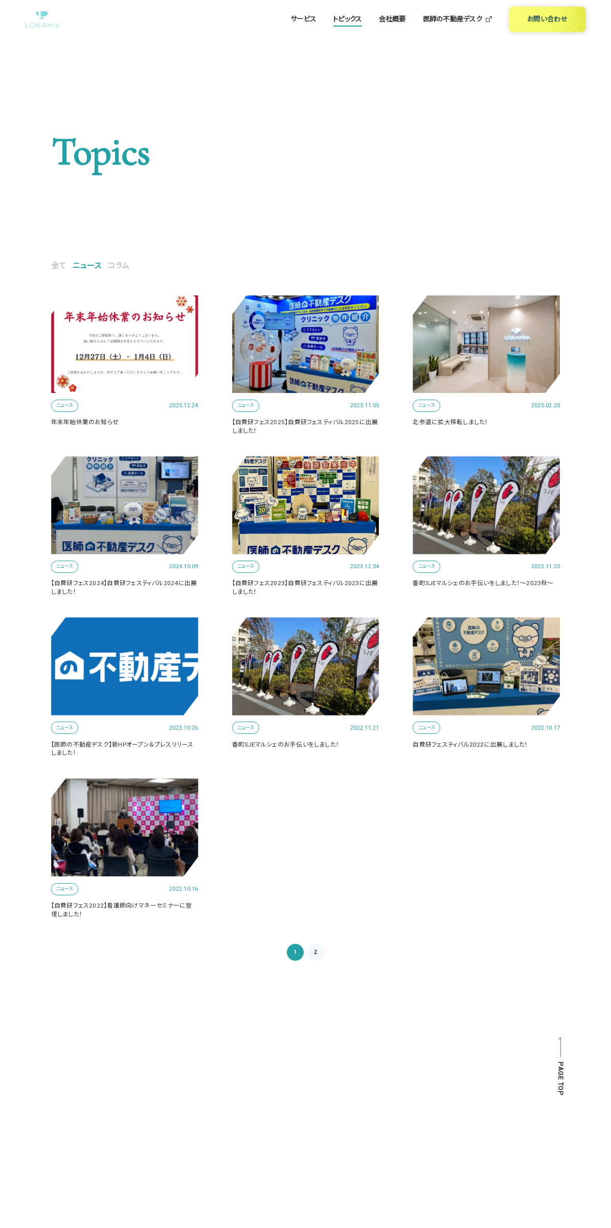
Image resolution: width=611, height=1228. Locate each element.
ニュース (87, 265)
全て (58, 265)
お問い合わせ (287, 1145)
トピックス (347, 31)
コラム (119, 265)
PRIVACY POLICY (443, 1145)
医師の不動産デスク (457, 31)
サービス (303, 31)
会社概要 (392, 31)
